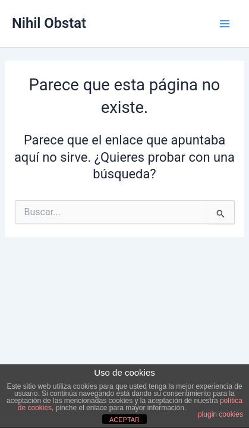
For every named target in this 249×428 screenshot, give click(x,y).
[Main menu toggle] (224, 23)
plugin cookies (220, 414)
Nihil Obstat (49, 23)
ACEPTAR (124, 419)
